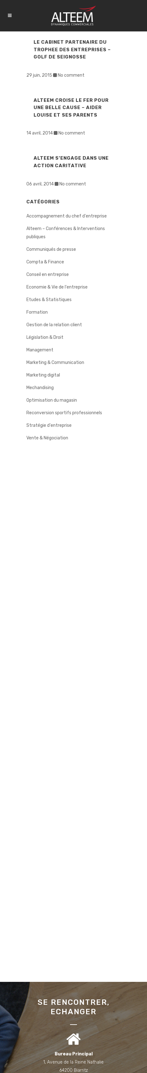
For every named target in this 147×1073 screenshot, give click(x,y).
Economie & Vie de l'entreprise (57, 287)
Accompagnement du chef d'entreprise (66, 216)
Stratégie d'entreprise (49, 425)
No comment (71, 75)
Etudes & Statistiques (49, 299)
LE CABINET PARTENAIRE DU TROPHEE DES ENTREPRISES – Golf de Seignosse (72, 49)
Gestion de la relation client (54, 324)
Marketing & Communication (55, 362)
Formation (37, 312)
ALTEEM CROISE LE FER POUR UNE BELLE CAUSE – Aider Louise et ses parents (71, 107)
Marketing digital (43, 375)
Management (39, 350)
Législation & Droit (44, 337)
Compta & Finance (45, 262)
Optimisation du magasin (51, 400)
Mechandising (40, 387)
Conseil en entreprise (47, 274)
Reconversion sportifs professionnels (64, 412)
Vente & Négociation (47, 438)
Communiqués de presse (51, 249)
